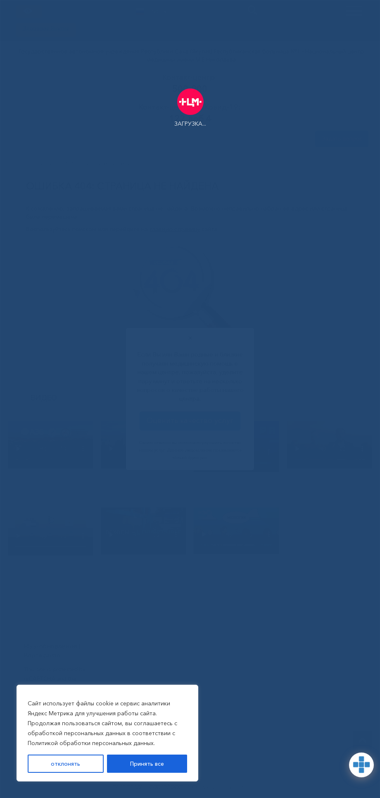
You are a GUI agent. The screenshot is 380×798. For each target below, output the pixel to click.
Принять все (147, 763)
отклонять (65, 763)
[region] (107, 733)
